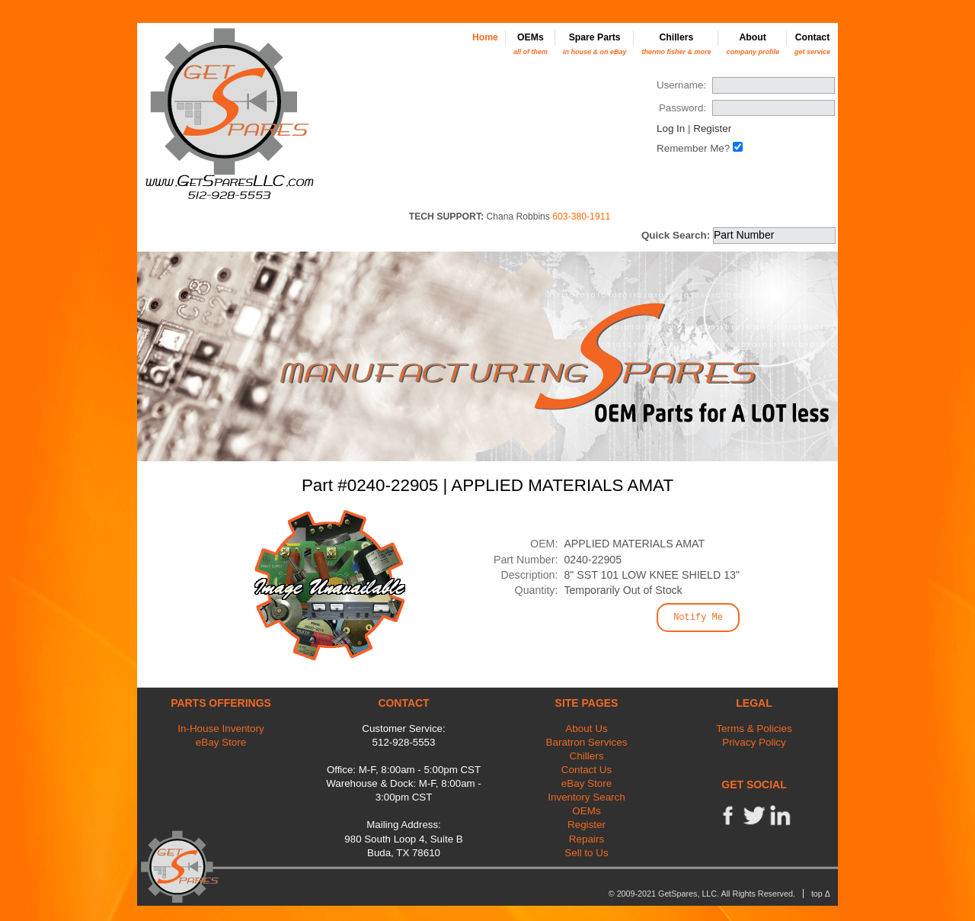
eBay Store (221, 742)
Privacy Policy (754, 742)
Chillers (676, 44)
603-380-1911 (581, 216)
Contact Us (586, 769)
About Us (586, 728)
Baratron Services (587, 742)
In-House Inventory (220, 728)
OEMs (530, 44)
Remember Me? (693, 148)
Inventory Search (586, 797)
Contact (812, 44)
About (752, 44)
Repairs (586, 839)
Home (485, 37)
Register (712, 128)
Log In (671, 128)
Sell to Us (586, 852)
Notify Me (698, 617)
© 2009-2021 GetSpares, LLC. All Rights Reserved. (702, 893)
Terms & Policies (753, 728)
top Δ (820, 893)
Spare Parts (595, 44)
